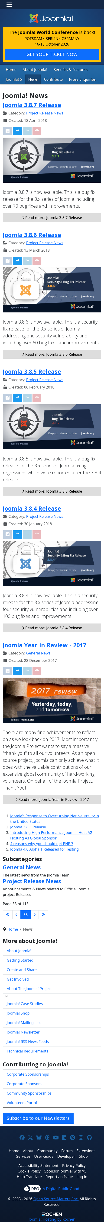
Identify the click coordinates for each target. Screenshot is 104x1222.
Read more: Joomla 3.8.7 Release (52, 217)
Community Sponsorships (29, 1093)
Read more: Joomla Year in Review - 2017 (52, 799)
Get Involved (18, 979)
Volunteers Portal (22, 1102)
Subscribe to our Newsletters (38, 1118)
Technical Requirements (27, 1051)
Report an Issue (59, 1176)
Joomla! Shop (18, 1013)
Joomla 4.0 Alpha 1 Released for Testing (44, 849)
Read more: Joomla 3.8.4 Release (52, 627)
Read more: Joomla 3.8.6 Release (52, 354)
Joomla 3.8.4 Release (32, 508)
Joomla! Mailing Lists (24, 1022)
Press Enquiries (82, 79)
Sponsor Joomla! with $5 (65, 1171)
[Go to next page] (34, 914)
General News (38, 653)
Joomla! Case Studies (25, 1003)
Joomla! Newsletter (23, 1032)
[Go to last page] (43, 914)
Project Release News (44, 113)
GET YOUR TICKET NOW (52, 54)
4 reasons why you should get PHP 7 (41, 843)
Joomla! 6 (14, 79)
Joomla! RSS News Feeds (28, 1041)
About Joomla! (35, 69)
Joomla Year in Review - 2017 (44, 645)
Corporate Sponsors (24, 1083)
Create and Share (22, 969)
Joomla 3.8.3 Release (28, 827)
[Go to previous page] (16, 914)
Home (11, 69)
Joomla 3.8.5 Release (32, 371)
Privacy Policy (74, 1165)
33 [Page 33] (25, 914)
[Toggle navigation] (9, 4)
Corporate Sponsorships (28, 1074)
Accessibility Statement (38, 1165)
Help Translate (29, 1176)
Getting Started (20, 960)
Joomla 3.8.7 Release (32, 105)
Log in (82, 1176)
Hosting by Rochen (52, 1219)
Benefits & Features (70, 69)
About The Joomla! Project (29, 988)
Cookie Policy (29, 1171)
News (33, 79)
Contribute (53, 79)
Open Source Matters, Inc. (56, 1198)
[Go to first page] (8, 914)
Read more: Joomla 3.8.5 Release (52, 491)
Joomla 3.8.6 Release (32, 235)
